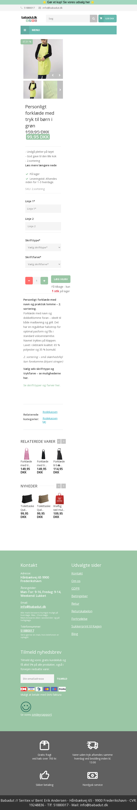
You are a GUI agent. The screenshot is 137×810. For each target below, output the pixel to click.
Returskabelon (81, 611)
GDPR (75, 588)
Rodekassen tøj (50, 420)
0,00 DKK (109, 18)
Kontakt (77, 573)
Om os (75, 581)
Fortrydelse (79, 619)
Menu (30, 30)
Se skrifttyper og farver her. (41, 385)
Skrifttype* (32, 240)
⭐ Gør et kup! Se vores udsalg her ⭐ (69, 2)
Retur (75, 604)
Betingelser (79, 596)
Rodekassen (50, 412)
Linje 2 (29, 219)
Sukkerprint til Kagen (86, 626)
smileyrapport (42, 714)
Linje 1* (30, 201)
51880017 (29, 7)
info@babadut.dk (53, 7)
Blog (74, 634)
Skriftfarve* (33, 257)
